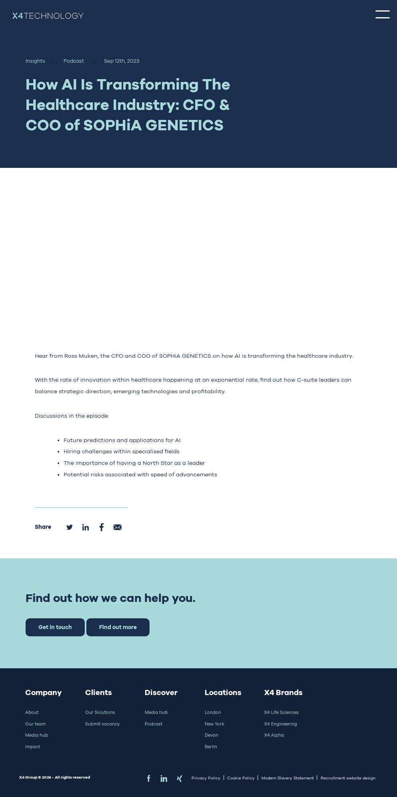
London (213, 712)
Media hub (36, 735)
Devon (211, 735)
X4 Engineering (280, 723)
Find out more (118, 627)
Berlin (211, 746)
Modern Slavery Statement (287, 778)
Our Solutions (100, 712)
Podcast (153, 723)
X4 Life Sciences (281, 712)
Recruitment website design (348, 778)
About (31, 712)
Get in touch (55, 627)
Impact (32, 746)
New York (214, 723)
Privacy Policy (206, 778)
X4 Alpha (274, 735)
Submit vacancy (102, 723)
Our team (35, 723)
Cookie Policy (241, 778)
